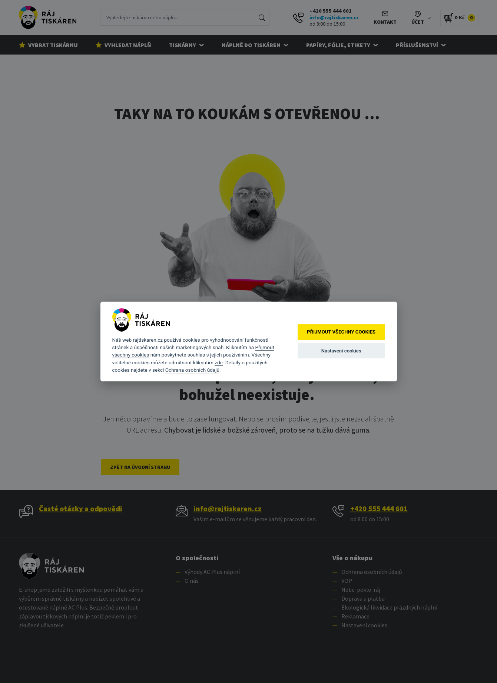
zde (219, 362)
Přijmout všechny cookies (341, 332)
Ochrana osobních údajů (192, 370)
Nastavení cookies (341, 351)
